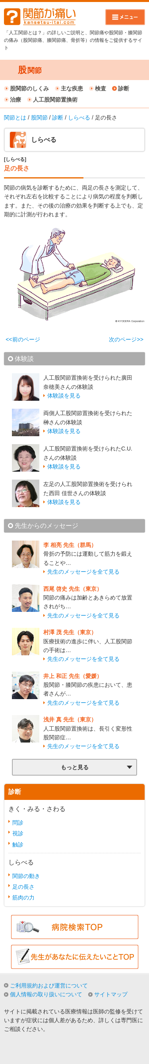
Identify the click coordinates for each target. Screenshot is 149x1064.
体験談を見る (64, 395)
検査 (100, 88)
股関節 (39, 117)
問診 (17, 822)
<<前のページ (23, 339)
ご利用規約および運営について (49, 985)
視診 (17, 833)
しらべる (79, 117)
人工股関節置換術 (55, 99)
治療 (15, 99)
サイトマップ (111, 994)
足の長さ (23, 887)
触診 (17, 844)
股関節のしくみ (29, 88)
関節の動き (26, 876)
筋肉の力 (23, 897)
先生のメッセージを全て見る (83, 571)
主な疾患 (72, 88)
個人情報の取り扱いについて (46, 994)
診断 (123, 88)
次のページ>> (126, 339)
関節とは (15, 117)
